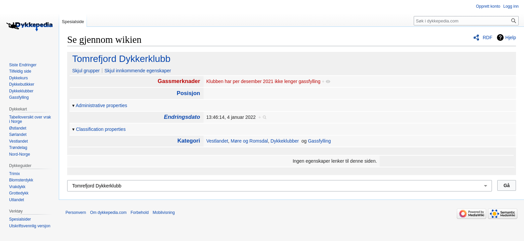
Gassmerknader (179, 81)
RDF (487, 37)
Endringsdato (182, 117)
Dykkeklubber (284, 141)
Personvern (76, 212)
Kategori (188, 141)
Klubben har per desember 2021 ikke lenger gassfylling (263, 81)
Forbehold (140, 212)
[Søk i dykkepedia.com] (466, 20)
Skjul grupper (86, 70)
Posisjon (188, 93)
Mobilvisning (164, 212)
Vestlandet (217, 141)
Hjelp (510, 37)
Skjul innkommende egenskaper (137, 70)
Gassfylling (319, 141)
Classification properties (101, 129)
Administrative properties (101, 105)
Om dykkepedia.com (108, 212)
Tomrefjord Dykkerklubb (121, 59)
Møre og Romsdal (249, 141)
